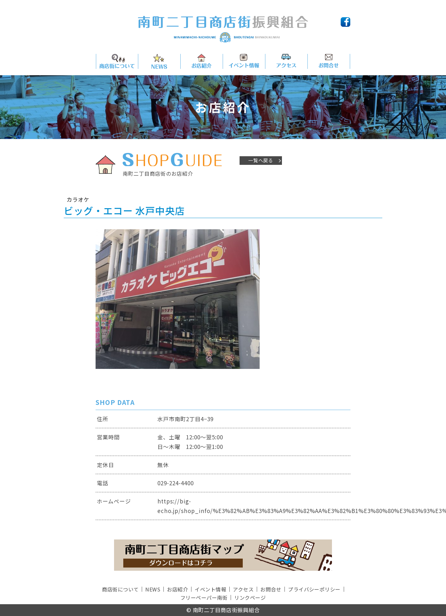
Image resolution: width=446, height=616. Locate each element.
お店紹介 (177, 589)
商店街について (120, 589)
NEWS (152, 589)
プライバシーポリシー (314, 589)
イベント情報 (210, 589)
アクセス (243, 589)
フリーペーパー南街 (203, 597)
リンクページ (250, 597)
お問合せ (270, 589)
